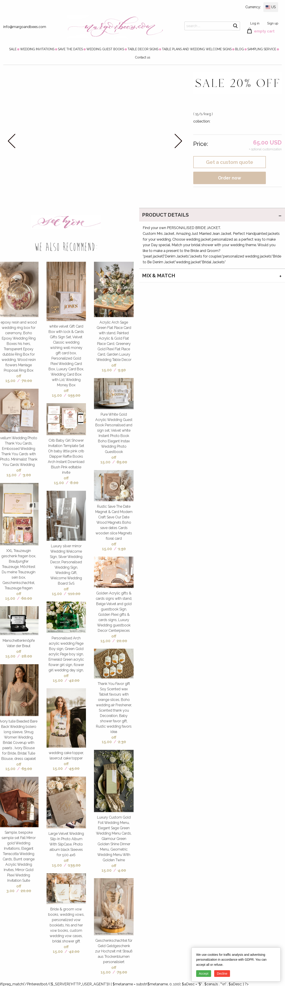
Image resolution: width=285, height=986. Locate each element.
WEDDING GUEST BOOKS (105, 49)
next (178, 141)
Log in (254, 23)
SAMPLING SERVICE (261, 49)
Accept (203, 973)
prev (11, 141)
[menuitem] (12, 49)
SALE (12, 49)
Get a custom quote (229, 162)
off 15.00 (13, 378)
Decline (222, 973)
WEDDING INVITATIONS (37, 49)
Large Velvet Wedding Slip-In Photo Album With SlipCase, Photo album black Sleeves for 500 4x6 (66, 844)
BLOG (239, 49)
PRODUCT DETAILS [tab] (165, 215)
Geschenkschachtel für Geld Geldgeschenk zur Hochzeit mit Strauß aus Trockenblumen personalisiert (113, 951)
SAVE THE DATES (70, 49)
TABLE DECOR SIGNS (143, 49)
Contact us (142, 57)
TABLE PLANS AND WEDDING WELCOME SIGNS (197, 49)
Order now (229, 178)
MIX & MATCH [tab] (158, 275)
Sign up (272, 23)
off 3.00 (13, 888)
